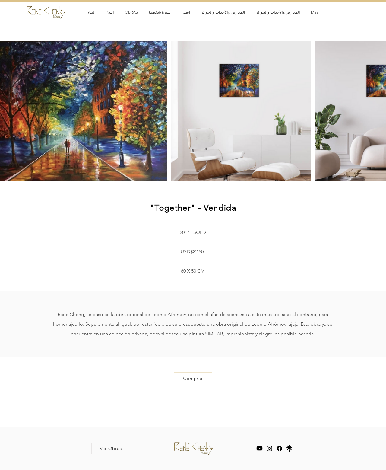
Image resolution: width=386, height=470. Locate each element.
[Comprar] (193, 378)
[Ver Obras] (110, 448)
